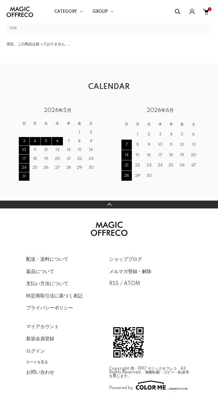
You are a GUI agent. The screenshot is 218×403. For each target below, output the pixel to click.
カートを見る (37, 362)
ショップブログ (125, 259)
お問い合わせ (40, 372)
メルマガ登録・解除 (130, 271)
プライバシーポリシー (49, 308)
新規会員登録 (40, 339)
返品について (40, 271)
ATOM (132, 283)
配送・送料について (47, 259)
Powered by (148, 385)
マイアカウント (42, 327)
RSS (114, 283)
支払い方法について (47, 283)
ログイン (35, 351)
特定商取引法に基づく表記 (54, 296)
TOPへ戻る (109, 204)
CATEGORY (65, 12)
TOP (13, 28)
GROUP (100, 12)
